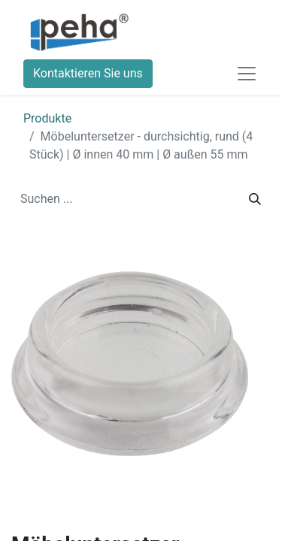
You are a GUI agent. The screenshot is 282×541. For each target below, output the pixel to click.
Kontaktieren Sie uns (88, 73)
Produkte (47, 118)
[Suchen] (255, 199)
